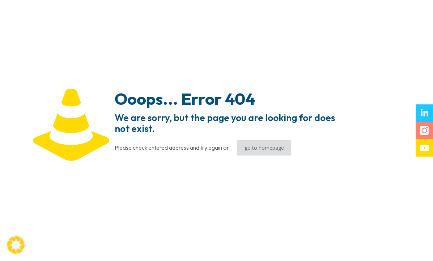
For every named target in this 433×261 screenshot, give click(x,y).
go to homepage (264, 147)
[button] (16, 245)
